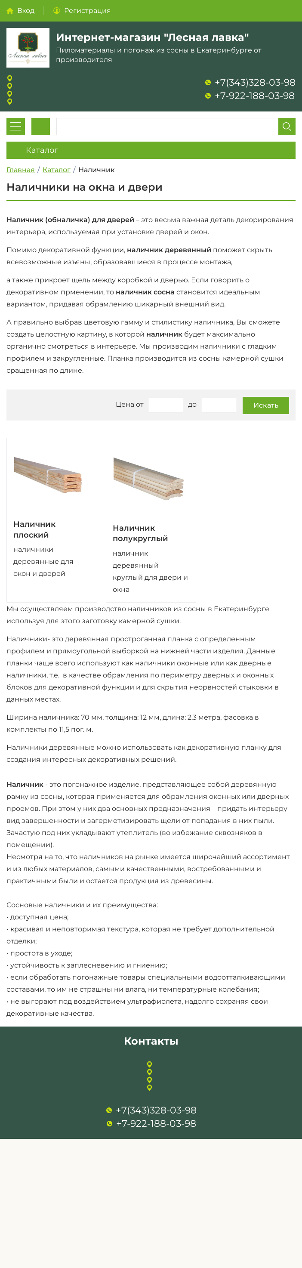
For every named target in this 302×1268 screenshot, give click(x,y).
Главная (20, 170)
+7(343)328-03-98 (255, 82)
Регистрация (87, 10)
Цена (125, 404)
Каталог (57, 170)
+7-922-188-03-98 (255, 96)
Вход (25, 10)
